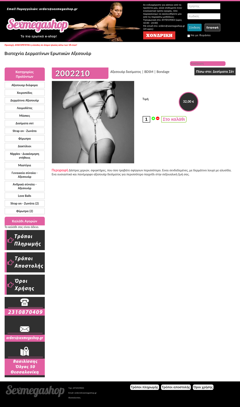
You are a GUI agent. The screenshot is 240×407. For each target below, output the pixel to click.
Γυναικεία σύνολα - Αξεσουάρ (24, 175)
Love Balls (24, 196)
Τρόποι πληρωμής (144, 387)
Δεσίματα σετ (25, 123)
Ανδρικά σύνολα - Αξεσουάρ (24, 186)
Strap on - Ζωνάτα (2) (24, 203)
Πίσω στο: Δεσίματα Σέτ (215, 71)
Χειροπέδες (24, 93)
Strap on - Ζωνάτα (25, 131)
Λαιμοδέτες (24, 108)
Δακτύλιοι (24, 146)
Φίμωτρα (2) (24, 211)
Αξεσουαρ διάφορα (24, 85)
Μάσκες (24, 116)
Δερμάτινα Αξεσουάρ (24, 100)
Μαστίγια (24, 165)
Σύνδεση (194, 27)
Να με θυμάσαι (199, 35)
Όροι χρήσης (203, 387)
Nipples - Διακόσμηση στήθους (24, 156)
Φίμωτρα (24, 138)
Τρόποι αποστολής (176, 387)
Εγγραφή (212, 27)
